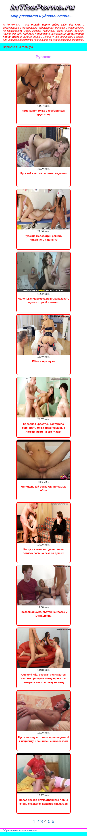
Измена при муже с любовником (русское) (43, 112)
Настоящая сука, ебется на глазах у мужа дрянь (43, 613)
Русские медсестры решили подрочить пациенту (44, 237)
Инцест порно (50, 834)
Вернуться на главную (18, 47)
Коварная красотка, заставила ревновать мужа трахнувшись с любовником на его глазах (43, 427)
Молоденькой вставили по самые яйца (43, 488)
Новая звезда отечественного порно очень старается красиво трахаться (43, 801)
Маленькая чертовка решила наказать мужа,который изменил (43, 300)
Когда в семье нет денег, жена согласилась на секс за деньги (43, 551)
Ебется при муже (43, 361)
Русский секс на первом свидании (43, 173)
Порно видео (8, 834)
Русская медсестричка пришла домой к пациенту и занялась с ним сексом (43, 739)
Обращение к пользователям (20, 830)
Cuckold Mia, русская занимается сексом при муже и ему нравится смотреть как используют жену (43, 678)
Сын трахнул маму (29, 834)
